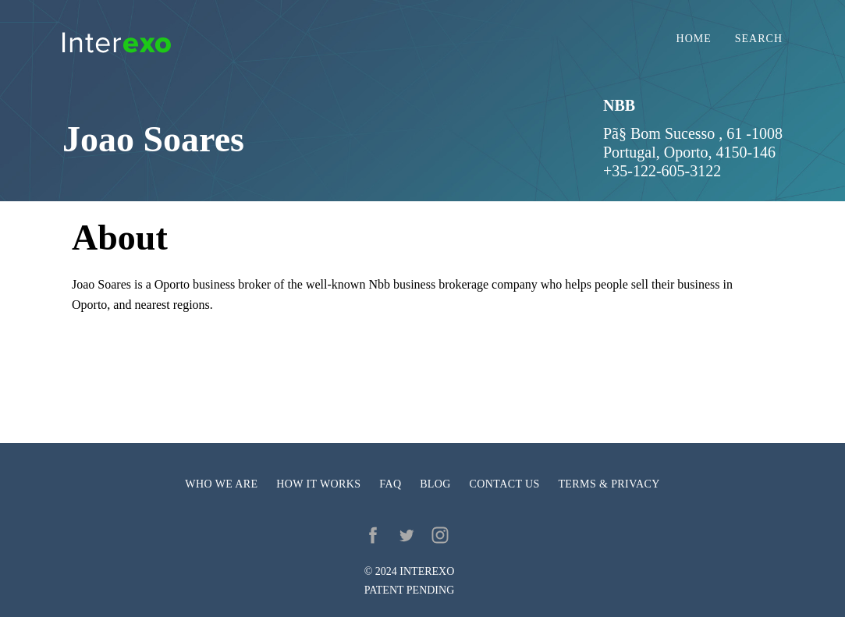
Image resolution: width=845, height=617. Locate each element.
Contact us (505, 484)
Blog (435, 484)
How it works (318, 484)
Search (759, 39)
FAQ (390, 484)
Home (694, 39)
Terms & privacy (608, 484)
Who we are (221, 484)
